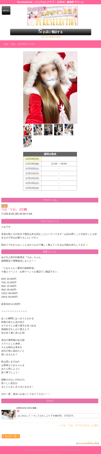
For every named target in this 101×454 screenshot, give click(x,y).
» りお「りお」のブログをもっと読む (79, 425)
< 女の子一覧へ (11, 436)
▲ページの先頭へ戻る (87, 442)
